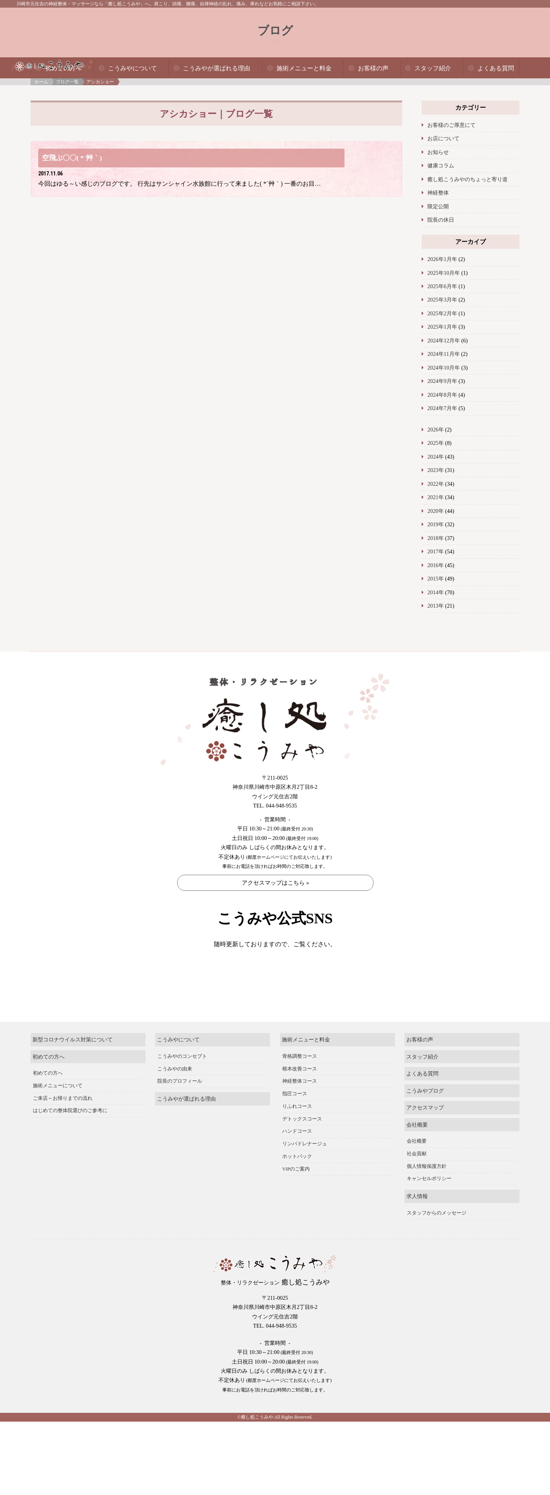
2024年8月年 (442, 395)
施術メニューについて (57, 1111)
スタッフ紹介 (432, 68)
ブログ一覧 (67, 81)
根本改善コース (299, 1094)
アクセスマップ (425, 1133)
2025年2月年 (442, 313)
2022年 (435, 484)
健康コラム (440, 165)
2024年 (435, 457)
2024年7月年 (442, 408)
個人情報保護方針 (426, 1192)
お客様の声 (373, 68)
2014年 (435, 592)
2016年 (435, 565)
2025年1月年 (442, 327)
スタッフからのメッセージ (436, 1238)
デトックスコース (302, 1144)
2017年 (435, 551)
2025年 (435, 443)
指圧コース (294, 1119)
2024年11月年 (443, 354)
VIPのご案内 (296, 1194)
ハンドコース (297, 1157)
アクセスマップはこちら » (275, 883)
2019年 (435, 524)
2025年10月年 (443, 273)
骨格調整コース (299, 1082)
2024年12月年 (443, 340)
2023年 (435, 470)
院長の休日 (440, 220)
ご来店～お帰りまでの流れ (62, 1124)
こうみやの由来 (174, 1094)
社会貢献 (417, 1179)
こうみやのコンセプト (182, 1082)
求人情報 (417, 1222)
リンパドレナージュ (304, 1169)
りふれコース (297, 1132)
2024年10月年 (443, 368)
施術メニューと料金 (304, 68)
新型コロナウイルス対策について (72, 1065)
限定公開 (438, 206)
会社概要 (417, 1150)
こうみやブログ (425, 1116)
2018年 (435, 538)
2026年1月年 (442, 259)
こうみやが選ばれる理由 (216, 68)
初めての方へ (48, 1082)
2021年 (435, 497)
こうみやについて (132, 68)
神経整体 (438, 193)
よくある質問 (495, 68)
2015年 (435, 579)
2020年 (435, 511)
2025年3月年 (442, 300)
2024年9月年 (442, 381)
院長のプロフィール (179, 1107)
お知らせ (438, 152)
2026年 (435, 429)
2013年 (435, 606)
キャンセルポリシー (429, 1204)
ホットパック (297, 1182)
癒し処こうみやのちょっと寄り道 (467, 179)
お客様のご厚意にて (451, 125)
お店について (443, 138)
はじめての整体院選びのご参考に (70, 1136)
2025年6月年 (442, 286)
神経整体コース (299, 1107)
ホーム (41, 81)
